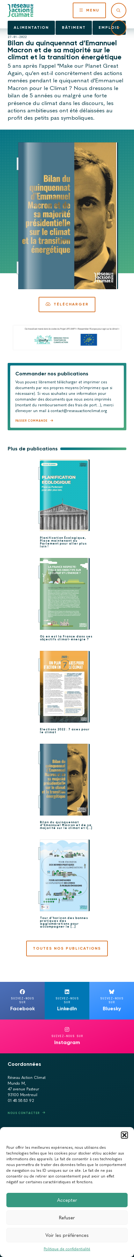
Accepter (67, 1200)
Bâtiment (74, 27)
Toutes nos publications (67, 948)
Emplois (109, 27)
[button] (124, 1135)
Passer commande (31, 420)
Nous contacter (24, 1113)
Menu (89, 10)
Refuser (67, 1218)
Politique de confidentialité (67, 1249)
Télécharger (67, 304)
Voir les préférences (67, 1235)
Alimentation (31, 27)
